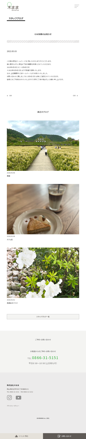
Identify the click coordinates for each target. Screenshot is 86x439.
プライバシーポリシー (13, 406)
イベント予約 (23, 436)
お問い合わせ (66, 436)
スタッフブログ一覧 (42, 317)
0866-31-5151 (45, 358)
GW (10, 95)
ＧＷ (74, 95)
